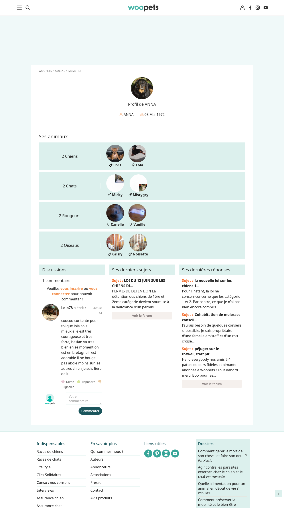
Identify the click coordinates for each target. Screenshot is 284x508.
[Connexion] (242, 7)
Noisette (138, 245)
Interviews (45, 490)
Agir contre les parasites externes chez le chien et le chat (220, 472)
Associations (101, 474)
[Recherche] (28, 8)
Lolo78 (67, 307)
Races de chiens (50, 451)
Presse (96, 482)
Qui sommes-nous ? (107, 451)
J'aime (68, 382)
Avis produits (101, 498)
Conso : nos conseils (53, 482)
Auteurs (97, 459)
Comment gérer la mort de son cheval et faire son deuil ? (222, 456)
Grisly (115, 245)
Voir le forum (142, 315)
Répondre (86, 382)
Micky (115, 185)
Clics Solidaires (49, 474)
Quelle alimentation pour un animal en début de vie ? (221, 488)
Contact (97, 490)
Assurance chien (50, 498)
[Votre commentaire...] (84, 399)
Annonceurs (100, 467)
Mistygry (138, 185)
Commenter (90, 411)
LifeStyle (44, 467)
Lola (137, 156)
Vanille (137, 215)
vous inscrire (71, 288)
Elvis (115, 156)
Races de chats (49, 459)
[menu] (20, 8)
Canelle (115, 215)
